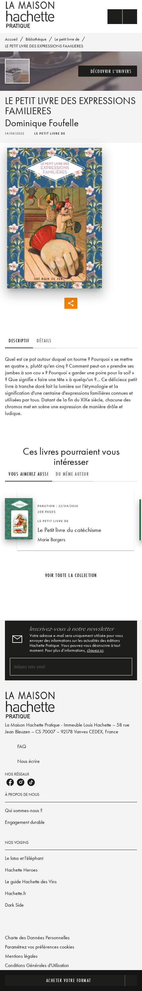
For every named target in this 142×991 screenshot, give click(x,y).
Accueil (11, 39)
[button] (107, 71)
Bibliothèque (36, 39)
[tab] (19, 340)
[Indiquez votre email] (63, 666)
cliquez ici (95, 650)
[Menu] (122, 16)
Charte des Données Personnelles (37, 937)
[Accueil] (31, 14)
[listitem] (10, 782)
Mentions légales (21, 956)
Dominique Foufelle (42, 123)
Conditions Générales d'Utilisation (37, 965)
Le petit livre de (67, 39)
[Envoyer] (124, 666)
